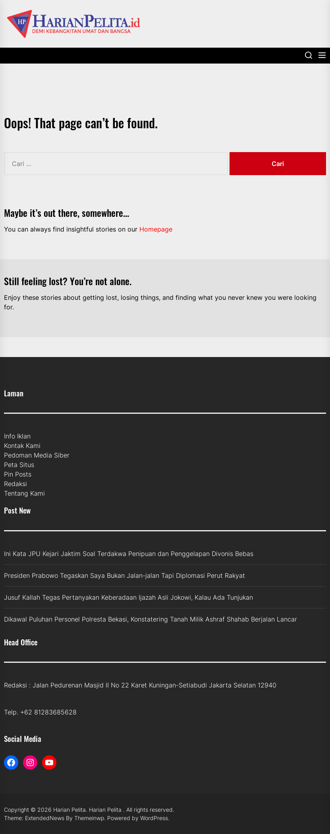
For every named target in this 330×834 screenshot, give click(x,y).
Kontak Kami (22, 446)
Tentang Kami (24, 493)
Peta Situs (19, 465)
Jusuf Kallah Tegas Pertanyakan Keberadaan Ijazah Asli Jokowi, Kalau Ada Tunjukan (128, 597)
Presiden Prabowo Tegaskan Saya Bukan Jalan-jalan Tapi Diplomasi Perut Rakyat (124, 575)
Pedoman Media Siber (36, 455)
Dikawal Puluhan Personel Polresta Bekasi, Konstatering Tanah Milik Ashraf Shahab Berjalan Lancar (150, 619)
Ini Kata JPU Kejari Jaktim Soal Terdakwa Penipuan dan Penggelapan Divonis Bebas (128, 554)
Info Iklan (17, 436)
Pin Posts (17, 474)
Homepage (155, 229)
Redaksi (15, 484)
